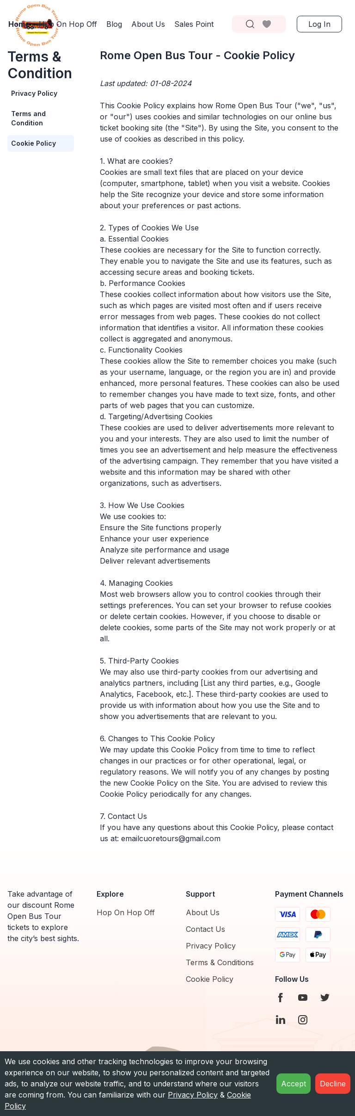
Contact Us (205, 929)
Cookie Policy (33, 143)
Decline (333, 1083)
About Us (203, 912)
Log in (319, 24)
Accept (293, 1083)
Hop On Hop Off (126, 912)
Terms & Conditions (220, 962)
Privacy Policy (34, 93)
